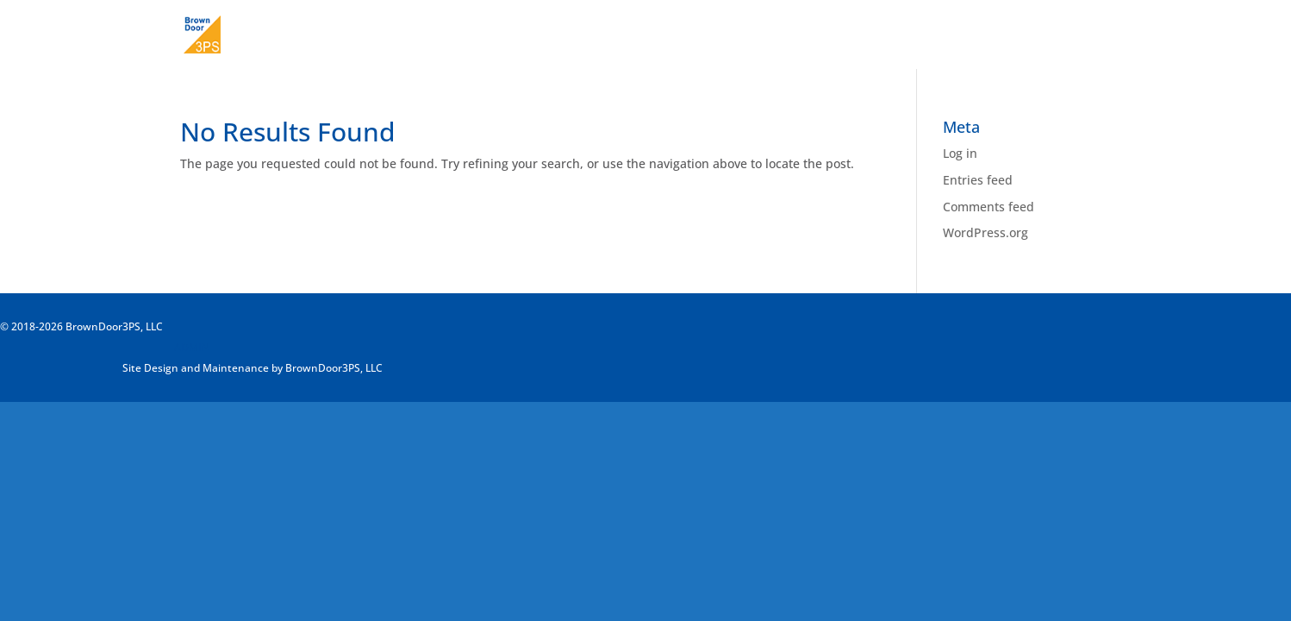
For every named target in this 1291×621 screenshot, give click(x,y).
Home (850, 35)
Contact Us (1078, 35)
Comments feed (988, 206)
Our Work (995, 35)
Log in (960, 153)
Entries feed (978, 180)
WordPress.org (985, 232)
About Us (917, 35)
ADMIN (191, 347)
